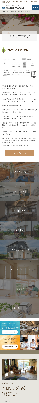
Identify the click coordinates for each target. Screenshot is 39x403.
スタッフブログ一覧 (19, 153)
